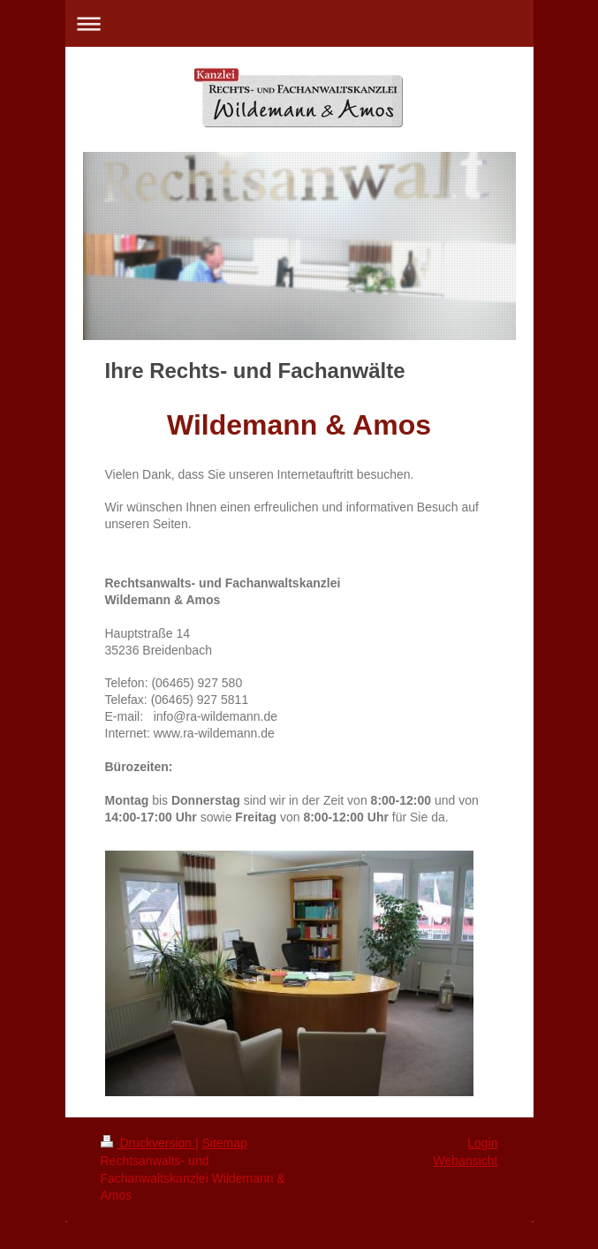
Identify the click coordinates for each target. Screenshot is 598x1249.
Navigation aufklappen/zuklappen (299, 23)
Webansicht (466, 1161)
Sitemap (224, 1143)
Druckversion (148, 1143)
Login (482, 1143)
